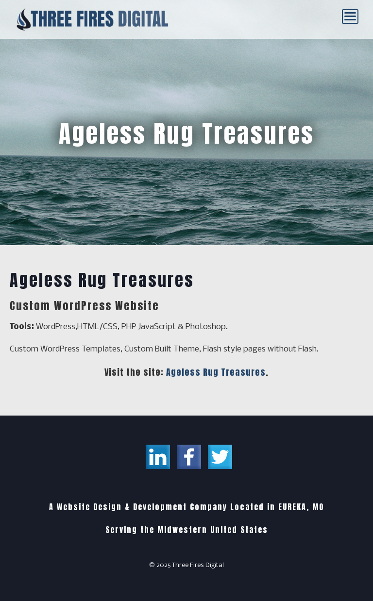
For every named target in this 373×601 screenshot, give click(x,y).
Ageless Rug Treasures (216, 372)
